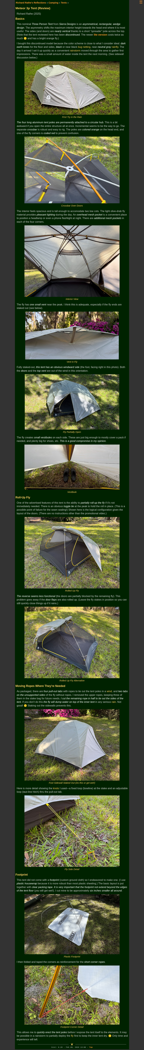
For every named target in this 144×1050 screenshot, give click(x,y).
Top (91, 1047)
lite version (100, 34)
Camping (53, 2)
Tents (64, 2)
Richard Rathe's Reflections (31, 2)
